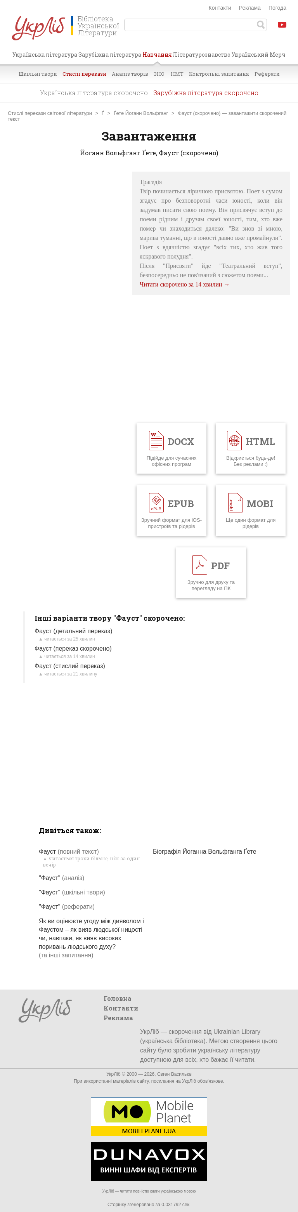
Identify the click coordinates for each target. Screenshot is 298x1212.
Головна (118, 998)
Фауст (69, 851)
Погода (277, 7)
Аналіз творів (130, 73)
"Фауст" (61, 878)
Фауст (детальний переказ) (73, 631)
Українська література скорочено (94, 93)
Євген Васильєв (174, 1074)
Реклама (250, 7)
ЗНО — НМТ (169, 73)
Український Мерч (259, 54)
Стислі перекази (84, 73)
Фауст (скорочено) (199, 113)
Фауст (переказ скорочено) (73, 648)
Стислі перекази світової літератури (50, 113)
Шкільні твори (38, 73)
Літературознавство (201, 54)
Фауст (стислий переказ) (70, 666)
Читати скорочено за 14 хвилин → (185, 284)
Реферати (267, 73)
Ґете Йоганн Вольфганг (141, 113)
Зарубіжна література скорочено (205, 93)
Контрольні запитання (219, 73)
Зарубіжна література (109, 54)
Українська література (44, 54)
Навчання (157, 57)
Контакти (220, 7)
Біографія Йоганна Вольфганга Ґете (204, 851)
